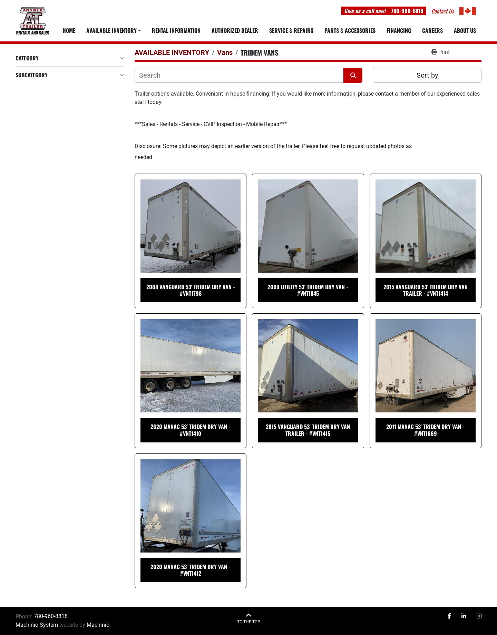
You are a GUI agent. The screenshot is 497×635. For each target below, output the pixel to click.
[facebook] (449, 616)
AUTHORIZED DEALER (235, 30)
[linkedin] (463, 616)
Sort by (427, 75)
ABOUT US (465, 30)
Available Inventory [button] (111, 30)
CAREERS (432, 30)
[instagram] (479, 616)
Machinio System (37, 625)
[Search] (239, 75)
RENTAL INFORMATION (176, 30)
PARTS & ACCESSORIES (350, 30)
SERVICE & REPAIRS (291, 30)
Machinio (98, 625)
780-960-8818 (407, 11)
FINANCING (399, 30)
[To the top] (248, 618)
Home (68, 30)
